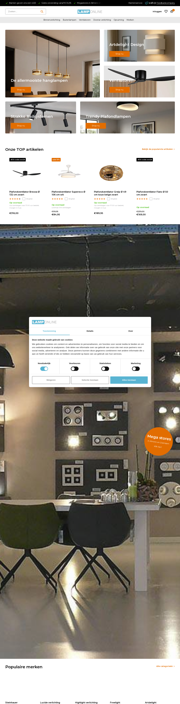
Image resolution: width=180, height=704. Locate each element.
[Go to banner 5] (127, 117)
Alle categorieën (164, 666)
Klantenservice (135, 3)
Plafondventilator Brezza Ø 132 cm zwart (24, 193)
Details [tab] (90, 331)
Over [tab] (130, 331)
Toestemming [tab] (49, 331)
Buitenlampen (69, 20)
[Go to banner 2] (139, 46)
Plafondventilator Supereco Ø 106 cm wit (68, 193)
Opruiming (119, 20)
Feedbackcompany (166, 3)
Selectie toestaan (90, 380)
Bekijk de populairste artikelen (157, 149)
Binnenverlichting (51, 20)
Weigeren (50, 380)
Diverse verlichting (102, 20)
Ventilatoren (85, 20)
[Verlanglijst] (166, 11)
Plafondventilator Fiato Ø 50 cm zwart (152, 193)
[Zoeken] (25, 11)
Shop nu (21, 90)
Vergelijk (28, 199)
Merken (130, 20)
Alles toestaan (129, 380)
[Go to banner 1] (52, 63)
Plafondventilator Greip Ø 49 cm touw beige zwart (110, 193)
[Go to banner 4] (40, 117)
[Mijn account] (157, 11)
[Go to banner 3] (139, 81)
